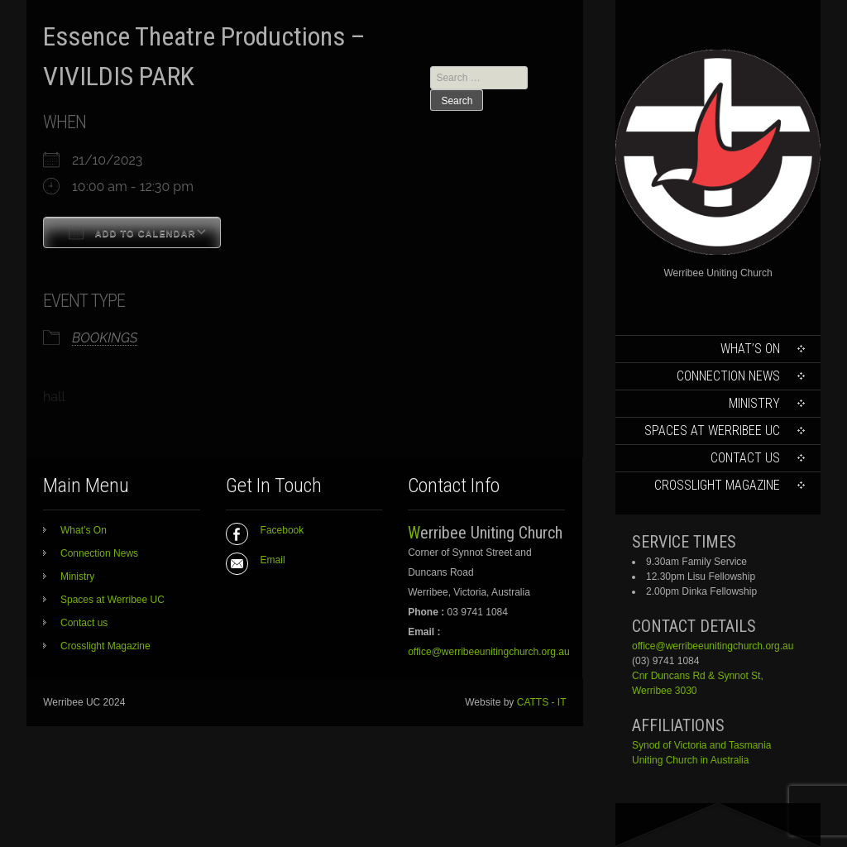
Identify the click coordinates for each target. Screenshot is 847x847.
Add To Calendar (132, 232)
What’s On (750, 349)
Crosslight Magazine (717, 485)
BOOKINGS (104, 338)
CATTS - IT (542, 702)
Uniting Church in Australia (690, 760)
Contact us (745, 458)
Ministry (754, 403)
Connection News (728, 376)
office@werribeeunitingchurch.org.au (712, 646)
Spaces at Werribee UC (712, 430)
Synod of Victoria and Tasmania (701, 745)
